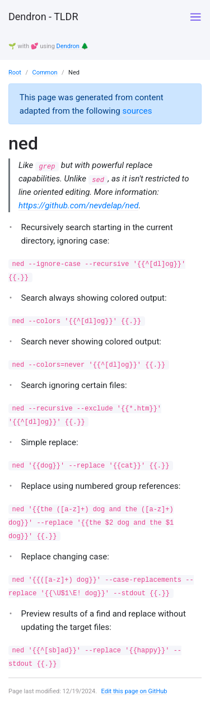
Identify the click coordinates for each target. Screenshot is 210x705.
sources (137, 111)
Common (44, 72)
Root (14, 72)
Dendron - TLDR (43, 16)
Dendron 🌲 (73, 46)
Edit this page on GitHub (134, 691)
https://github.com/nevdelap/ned (78, 205)
